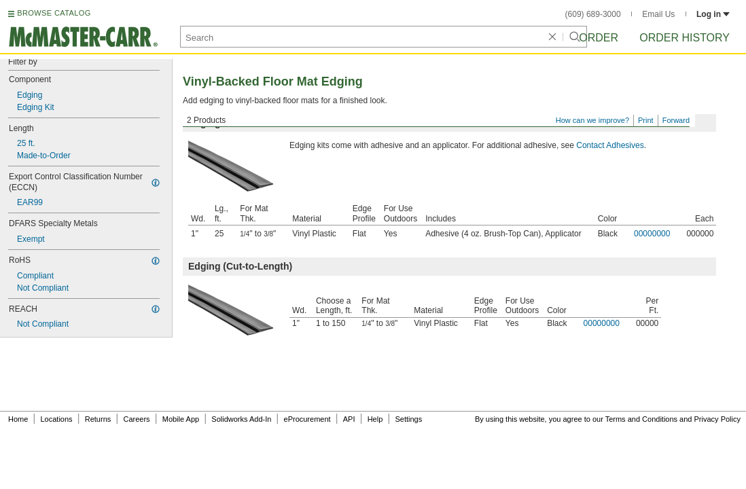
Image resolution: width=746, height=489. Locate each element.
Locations (57, 419)
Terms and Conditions (641, 419)
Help (375, 419)
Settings (408, 419)
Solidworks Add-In (241, 419)
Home (18, 419)
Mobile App (180, 419)
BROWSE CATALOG (53, 13)
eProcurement (307, 419)
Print (646, 120)
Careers (136, 419)
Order (598, 37)
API (349, 419)
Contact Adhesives (609, 145)
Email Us (658, 14)
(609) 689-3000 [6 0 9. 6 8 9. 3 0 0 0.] (593, 14)
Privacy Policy (717, 419)
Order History (684, 37)
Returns (98, 419)
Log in (713, 14)
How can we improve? (592, 120)
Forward (676, 120)
